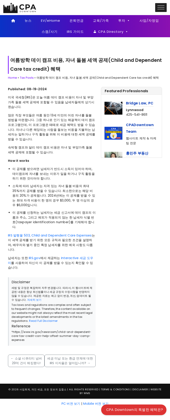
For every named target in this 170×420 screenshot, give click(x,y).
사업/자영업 (149, 20)
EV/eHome (50, 20)
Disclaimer (140, 389)
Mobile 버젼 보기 (95, 403)
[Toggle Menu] (160, 7)
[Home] (13, 20)
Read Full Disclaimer (43, 321)
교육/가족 (101, 20)
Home (12, 78)
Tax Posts (27, 78)
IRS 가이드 (75, 31)
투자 (124, 20)
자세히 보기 (34, 300)
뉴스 (28, 20)
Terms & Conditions (115, 389)
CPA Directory (113, 31)
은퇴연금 (77, 20)
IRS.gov (34, 258)
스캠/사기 (50, 31)
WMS (87, 393)
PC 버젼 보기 (71, 403)
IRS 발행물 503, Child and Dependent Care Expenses (50, 235)
